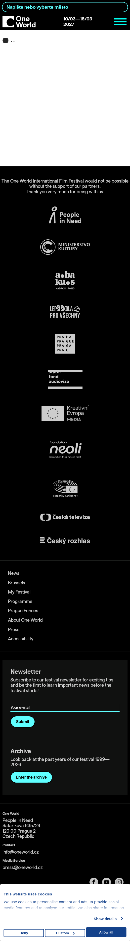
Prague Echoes (23, 610)
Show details (105, 919)
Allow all (106, 932)
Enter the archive (31, 777)
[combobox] (65, 7)
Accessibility (20, 638)
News (13, 573)
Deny (24, 933)
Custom (65, 933)
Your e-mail (21, 700)
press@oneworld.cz (22, 867)
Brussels (16, 582)
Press (13, 629)
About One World (25, 620)
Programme (20, 601)
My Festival (19, 592)
